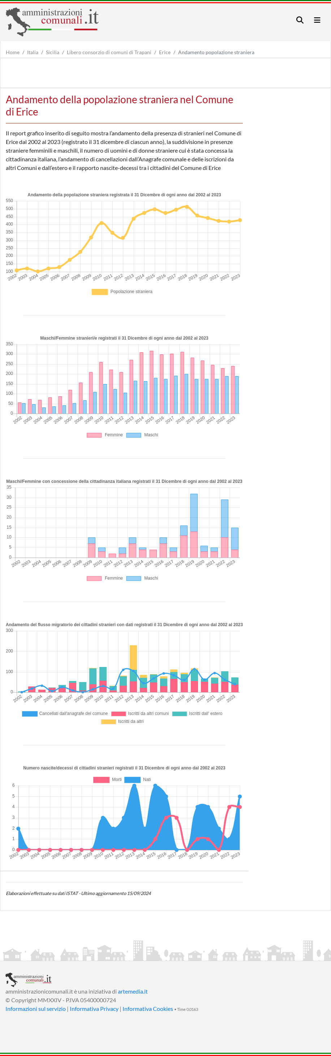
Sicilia (52, 52)
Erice (165, 52)
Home (13, 52)
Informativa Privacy (94, 1008)
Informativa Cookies (147, 1008)
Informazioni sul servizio (35, 1008)
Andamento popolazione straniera (216, 52)
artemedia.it (133, 991)
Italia (32, 52)
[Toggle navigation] (300, 20)
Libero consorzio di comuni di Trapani (109, 52)
